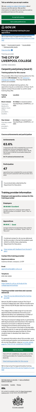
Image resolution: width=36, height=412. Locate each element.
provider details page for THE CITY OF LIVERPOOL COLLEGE (17, 343)
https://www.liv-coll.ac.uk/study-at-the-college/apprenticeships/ (14, 284)
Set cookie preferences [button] (18, 22)
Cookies (12, 385)
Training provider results (11, 47)
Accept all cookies (18, 17)
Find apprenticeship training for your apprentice (15, 32)
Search (3, 45)
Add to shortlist (18, 350)
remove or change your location (15, 79)
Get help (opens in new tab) (9, 380)
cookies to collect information (16, 6)
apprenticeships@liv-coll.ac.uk (11, 269)
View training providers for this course (15, 361)
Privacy (19, 385)
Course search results (14, 45)
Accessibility (5, 385)
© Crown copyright (18, 407)
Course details (26, 45)
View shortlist (7, 50)
